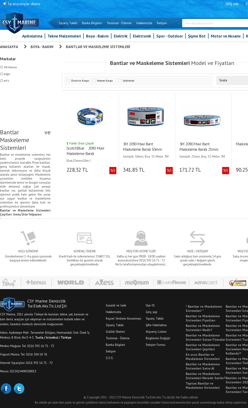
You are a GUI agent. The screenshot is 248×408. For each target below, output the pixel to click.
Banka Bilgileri (92, 23)
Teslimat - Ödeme (119, 23)
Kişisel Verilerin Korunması (123, 318)
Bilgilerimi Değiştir (158, 338)
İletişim (162, 23)
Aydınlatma (32, 36)
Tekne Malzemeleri (64, 36)
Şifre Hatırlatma (156, 325)
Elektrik (121, 36)
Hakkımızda (144, 23)
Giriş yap (232, 3)
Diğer (7, 74)
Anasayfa (9, 46)
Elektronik (142, 36)
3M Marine (10, 67)
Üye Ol (150, 305)
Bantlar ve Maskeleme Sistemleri (98, 46)
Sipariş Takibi (68, 23)
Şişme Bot (197, 36)
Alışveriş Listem (156, 331)
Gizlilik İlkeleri (115, 331)
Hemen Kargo (105, 80)
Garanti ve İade (116, 305)
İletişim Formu (155, 345)
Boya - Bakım (97, 36)
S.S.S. (110, 358)
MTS (6, 81)
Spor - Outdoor (169, 36)
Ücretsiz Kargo (80, 80)
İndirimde (128, 80)
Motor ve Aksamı (226, 36)
